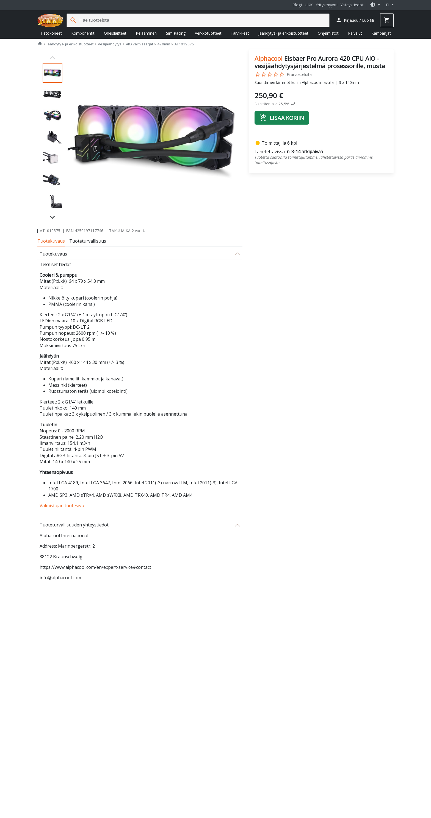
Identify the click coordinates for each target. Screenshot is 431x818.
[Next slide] (52, 216)
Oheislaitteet (115, 33)
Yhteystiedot (352, 4)
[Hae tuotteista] (204, 20)
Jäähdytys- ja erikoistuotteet (283, 33)
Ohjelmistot (328, 33)
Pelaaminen (146, 33)
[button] (375, 4)
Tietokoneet (51, 33)
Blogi (297, 4)
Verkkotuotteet (208, 33)
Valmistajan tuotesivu (62, 506)
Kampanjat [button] (381, 33)
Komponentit (83, 33)
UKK (309, 4)
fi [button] (388, 4)
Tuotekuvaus (51, 241)
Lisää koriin (281, 118)
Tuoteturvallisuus (87, 241)
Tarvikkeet (240, 33)
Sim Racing (176, 33)
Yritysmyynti (327, 4)
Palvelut (355, 33)
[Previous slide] (52, 57)
